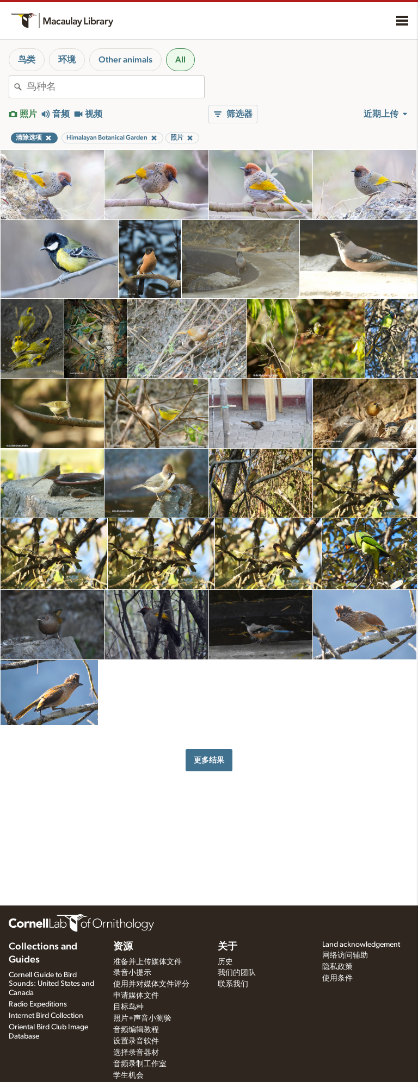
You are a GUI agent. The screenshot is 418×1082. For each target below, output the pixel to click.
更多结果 (209, 760)
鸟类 (26, 59)
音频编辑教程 (136, 1030)
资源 (123, 947)
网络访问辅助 (345, 955)
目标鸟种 (128, 1007)
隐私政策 (337, 967)
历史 (225, 962)
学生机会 (128, 1075)
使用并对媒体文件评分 (151, 984)
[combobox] (115, 87)
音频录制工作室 (140, 1064)
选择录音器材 (136, 1052)
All (180, 59)
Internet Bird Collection (46, 1016)
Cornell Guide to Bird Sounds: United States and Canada (51, 984)
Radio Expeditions (38, 1004)
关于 (227, 947)
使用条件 (337, 978)
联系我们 (233, 984)
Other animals (125, 59)
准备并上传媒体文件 (147, 962)
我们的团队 (237, 973)
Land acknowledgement (361, 944)
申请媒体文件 (136, 995)
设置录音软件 (136, 1041)
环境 (67, 59)
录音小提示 (132, 973)
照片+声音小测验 (142, 1018)
